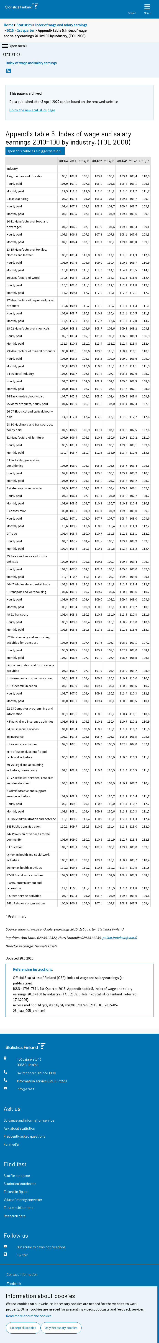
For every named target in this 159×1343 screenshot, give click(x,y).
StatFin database (17, 1175)
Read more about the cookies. (29, 1316)
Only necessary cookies (61, 1328)
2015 (10, 30)
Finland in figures (16, 1191)
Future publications (18, 1207)
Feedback (14, 1283)
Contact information (22, 1274)
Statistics (24, 25)
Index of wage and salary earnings (61, 25)
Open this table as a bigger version (34, 151)
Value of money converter (23, 1199)
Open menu (14, 46)
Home (8, 25)
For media (11, 1144)
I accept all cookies (23, 1328)
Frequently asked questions (24, 1136)
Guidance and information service (29, 1120)
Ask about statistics (19, 1128)
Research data (15, 1216)
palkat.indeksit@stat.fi (119, 937)
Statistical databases (20, 1183)
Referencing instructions (32, 969)
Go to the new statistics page (32, 110)
